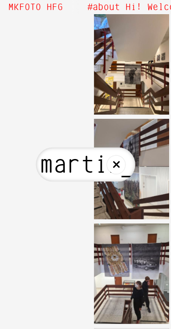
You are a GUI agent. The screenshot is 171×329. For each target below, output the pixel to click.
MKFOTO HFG (35, 7)
